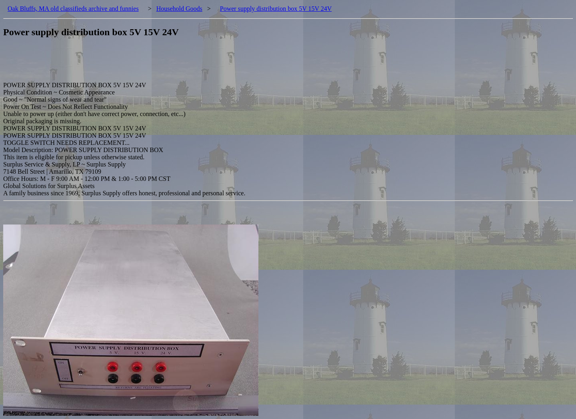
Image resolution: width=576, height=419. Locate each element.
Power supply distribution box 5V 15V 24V (276, 8)
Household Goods (179, 8)
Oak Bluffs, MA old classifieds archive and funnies (73, 8)
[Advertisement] (148, 64)
